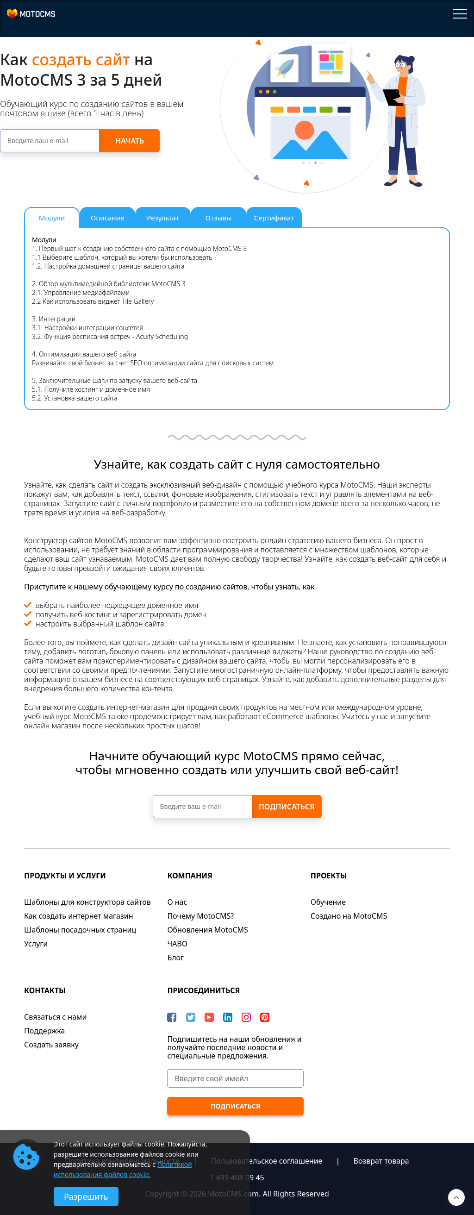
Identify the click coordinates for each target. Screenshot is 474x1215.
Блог (175, 957)
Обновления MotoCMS (207, 930)
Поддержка (44, 1031)
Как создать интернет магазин (78, 916)
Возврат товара (381, 1161)
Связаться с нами (55, 1017)
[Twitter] (190, 1017)
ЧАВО (177, 944)
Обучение (328, 902)
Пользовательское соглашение (267, 1161)
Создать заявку (51, 1045)
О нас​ (177, 902)
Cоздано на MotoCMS (349, 916)
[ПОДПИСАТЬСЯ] (235, 1106)
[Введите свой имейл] (235, 1078)
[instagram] (246, 1017)
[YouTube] (209, 1017)
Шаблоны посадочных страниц (80, 930)
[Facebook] (171, 1017)
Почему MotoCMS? (200, 916)
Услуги (36, 944)
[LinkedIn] (227, 1017)
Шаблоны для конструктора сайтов (87, 902)
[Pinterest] (264, 1017)
